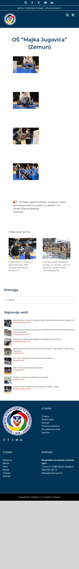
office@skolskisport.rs (53, 8)
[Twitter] (12, 440)
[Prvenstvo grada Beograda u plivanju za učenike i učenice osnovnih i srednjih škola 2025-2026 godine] (56, 239)
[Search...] (39, 300)
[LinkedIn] (21, 440)
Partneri (46, 422)
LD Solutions (56, 497)
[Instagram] (4, 440)
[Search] (6, 300)
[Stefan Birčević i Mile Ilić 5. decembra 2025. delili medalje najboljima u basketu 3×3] (22, 239)
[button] (11, 255)
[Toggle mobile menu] (73, 14)
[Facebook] (8, 440)
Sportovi (46, 432)
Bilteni (6, 463)
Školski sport (48, 419)
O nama (45, 416)
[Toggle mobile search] (67, 14)
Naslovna (7, 460)
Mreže (6, 469)
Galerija (6, 473)
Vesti (5, 466)
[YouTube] (17, 440)
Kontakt (7, 476)
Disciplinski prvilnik (51, 429)
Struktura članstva (50, 426)
